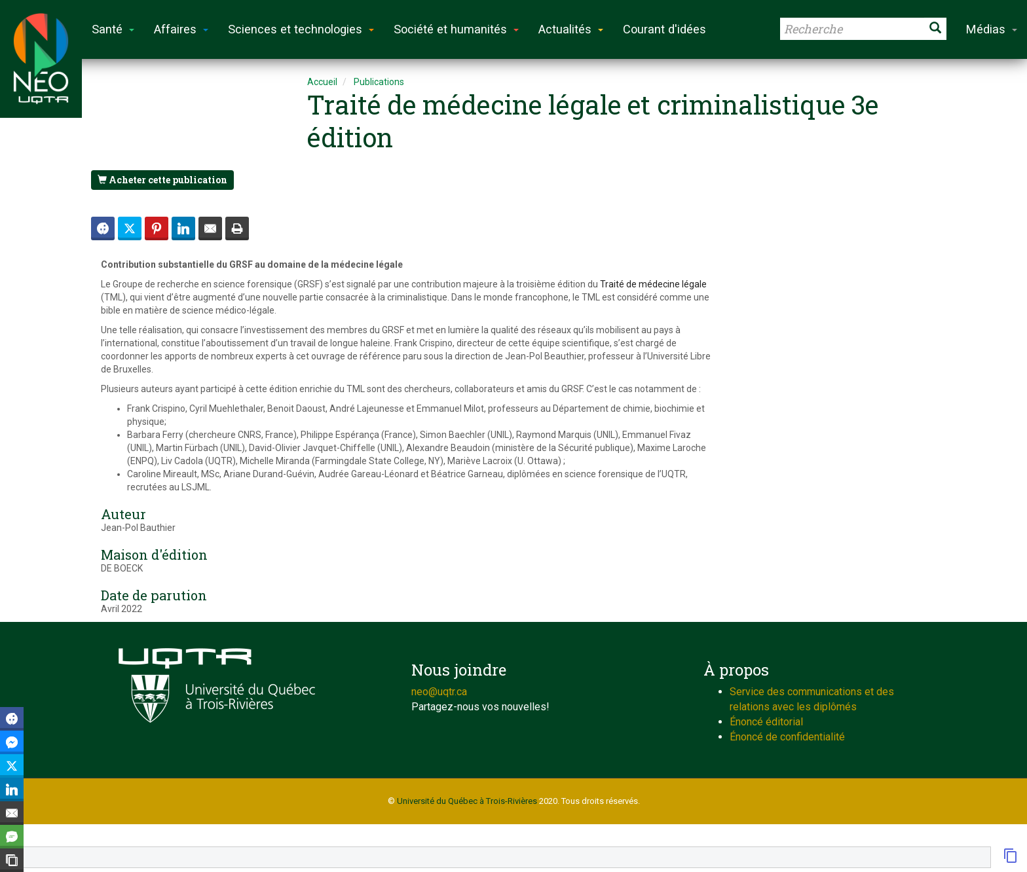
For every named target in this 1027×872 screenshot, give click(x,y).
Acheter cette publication (162, 179)
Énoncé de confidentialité (787, 737)
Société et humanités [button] (456, 29)
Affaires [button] (181, 29)
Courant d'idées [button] (664, 29)
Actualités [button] (570, 29)
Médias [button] (991, 29)
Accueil (322, 82)
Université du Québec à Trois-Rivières (467, 801)
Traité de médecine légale (653, 284)
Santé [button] (113, 29)
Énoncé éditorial (766, 722)
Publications (379, 82)
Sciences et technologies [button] (301, 29)
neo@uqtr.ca (439, 691)
